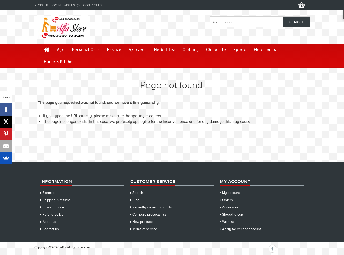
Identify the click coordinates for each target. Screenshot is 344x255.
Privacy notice (53, 207)
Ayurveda (138, 49)
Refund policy (53, 214)
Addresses (230, 207)
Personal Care (86, 49)
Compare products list (149, 214)
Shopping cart (232, 214)
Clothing (191, 49)
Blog (135, 200)
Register (41, 5)
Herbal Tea (165, 49)
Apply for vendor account (241, 229)
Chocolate (216, 49)
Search (137, 193)
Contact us (92, 5)
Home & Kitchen (59, 61)
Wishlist (228, 222)
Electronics (265, 49)
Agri (61, 49)
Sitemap (49, 193)
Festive (114, 49)
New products (143, 222)
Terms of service (144, 229)
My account (231, 193)
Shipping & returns (57, 200)
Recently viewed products (152, 207)
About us (49, 222)
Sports (239, 49)
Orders (227, 200)
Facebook (272, 249)
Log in (56, 5)
